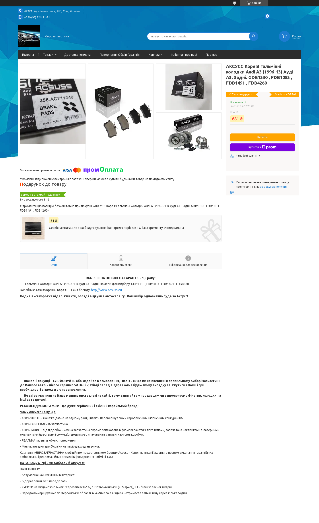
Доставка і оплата (77, 54)
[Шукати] (253, 36)
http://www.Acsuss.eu (106, 290)
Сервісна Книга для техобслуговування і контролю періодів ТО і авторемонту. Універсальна (116, 228)
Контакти (155, 54)
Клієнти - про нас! (184, 54)
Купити (262, 137)
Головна (28, 54)
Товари (48, 54)
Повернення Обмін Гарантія (120, 54)
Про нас (211, 54)
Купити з (262, 147)
